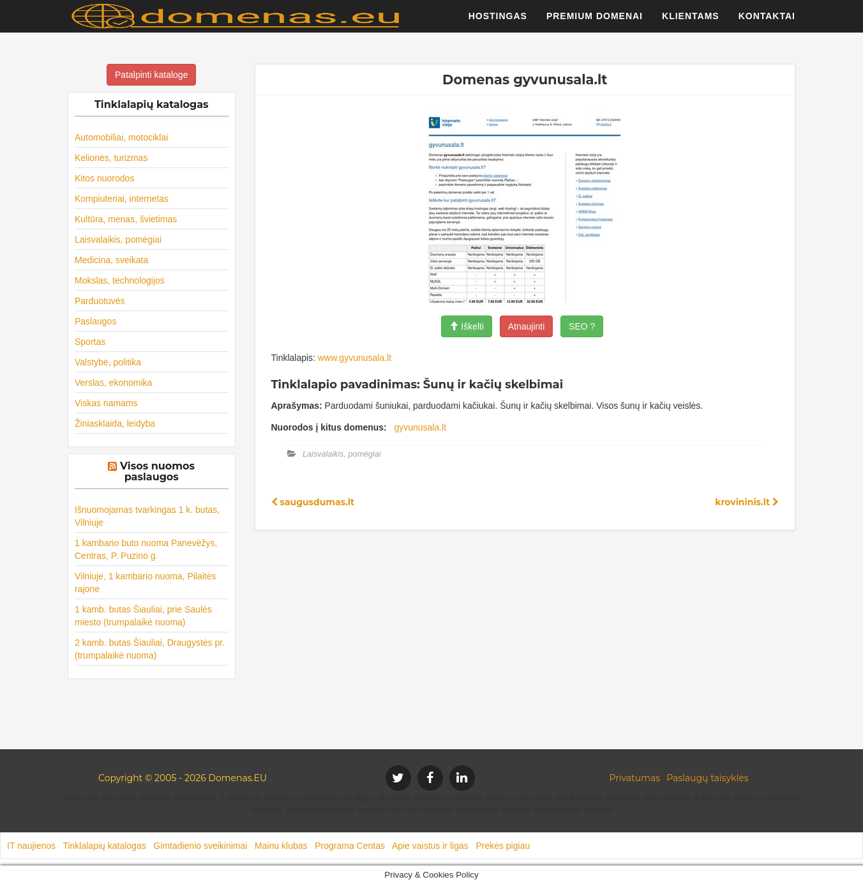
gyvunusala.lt (420, 427)
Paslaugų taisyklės (707, 778)
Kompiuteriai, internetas (122, 199)
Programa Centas (350, 846)
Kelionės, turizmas (111, 158)
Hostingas (498, 22)
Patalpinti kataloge (151, 75)
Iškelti (466, 326)
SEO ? (582, 326)
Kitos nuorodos (104, 178)
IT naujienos (31, 846)
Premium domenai (594, 22)
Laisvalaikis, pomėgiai (118, 239)
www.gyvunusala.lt (354, 358)
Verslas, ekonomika (113, 382)
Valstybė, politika (108, 362)
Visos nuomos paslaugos (157, 472)
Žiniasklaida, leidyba (115, 423)
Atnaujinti (526, 326)
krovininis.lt (747, 502)
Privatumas (635, 778)
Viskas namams (106, 403)
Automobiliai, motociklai (121, 137)
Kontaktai (767, 22)
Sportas (90, 342)
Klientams (690, 22)
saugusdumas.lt (313, 502)
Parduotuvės (100, 301)
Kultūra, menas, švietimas (126, 219)
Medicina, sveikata (111, 260)
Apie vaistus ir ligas (430, 846)
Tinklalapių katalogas (104, 846)
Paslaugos (95, 321)
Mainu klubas (281, 846)
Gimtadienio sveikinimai (200, 846)
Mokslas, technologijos (120, 280)
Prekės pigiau (503, 846)
